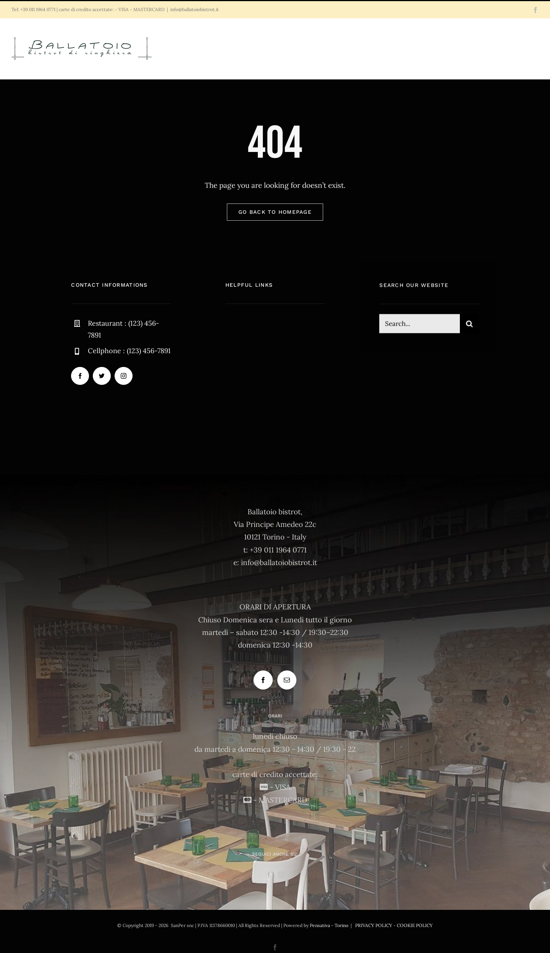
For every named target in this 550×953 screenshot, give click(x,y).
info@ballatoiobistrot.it (194, 9)
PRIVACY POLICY (373, 925)
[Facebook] (263, 680)
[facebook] (80, 376)
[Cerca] (469, 324)
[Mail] (286, 680)
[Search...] (419, 324)
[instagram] (124, 376)
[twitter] (102, 376)
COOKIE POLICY (415, 925)
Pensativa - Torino (329, 925)
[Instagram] (281, 875)
